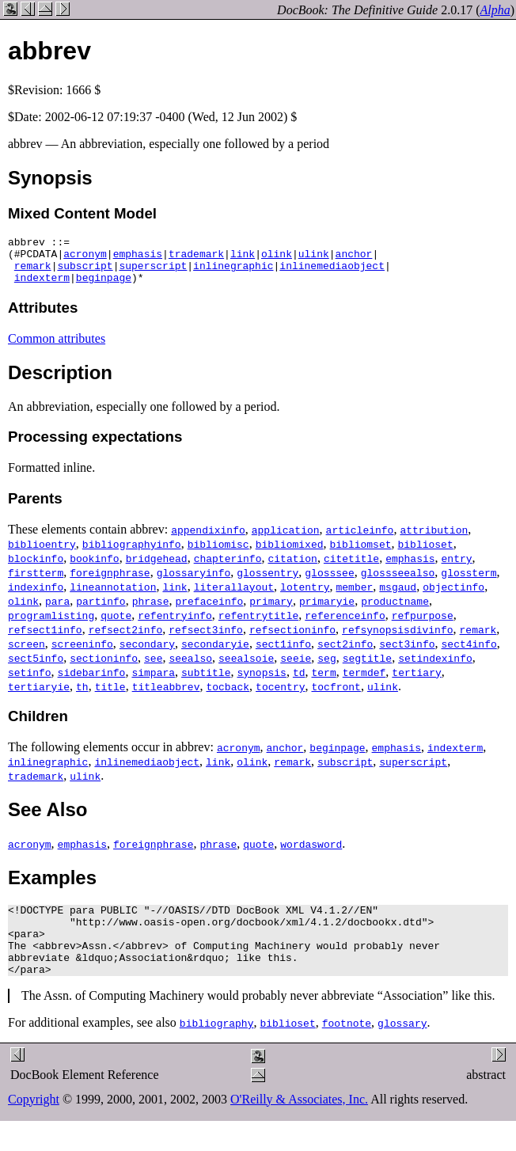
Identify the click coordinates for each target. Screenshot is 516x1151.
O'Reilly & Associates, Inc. (299, 1123)
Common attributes (56, 348)
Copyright (33, 1123)
